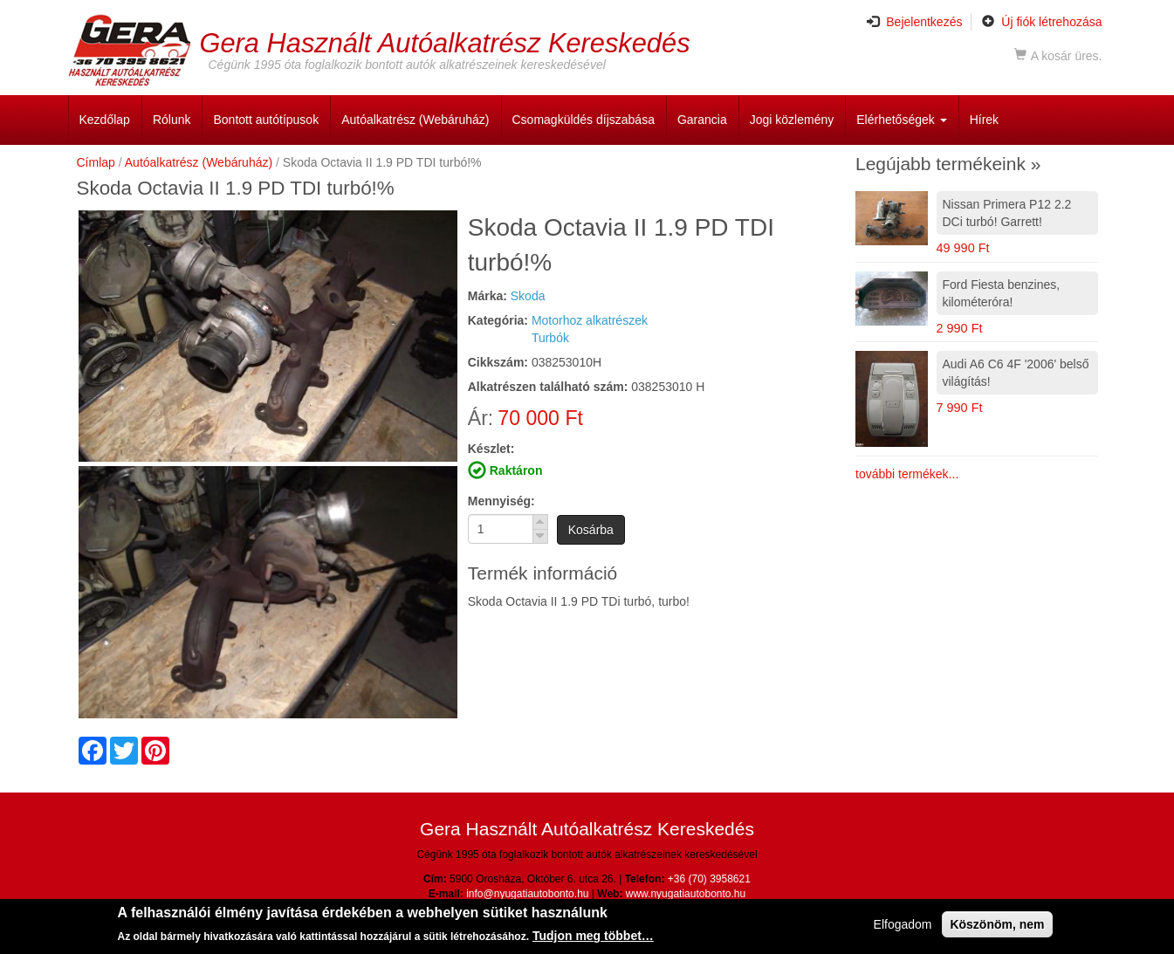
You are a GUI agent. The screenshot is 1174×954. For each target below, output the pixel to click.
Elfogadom (903, 926)
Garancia (702, 120)
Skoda (528, 296)
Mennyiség (499, 501)
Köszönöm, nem (997, 926)
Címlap (96, 162)
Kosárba (591, 530)
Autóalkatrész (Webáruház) (415, 120)
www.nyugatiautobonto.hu (685, 894)
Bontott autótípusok (266, 120)
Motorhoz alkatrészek (590, 320)
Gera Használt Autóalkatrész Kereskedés (445, 42)
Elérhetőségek (901, 120)
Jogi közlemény (792, 120)
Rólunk (172, 120)
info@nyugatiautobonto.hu (527, 894)
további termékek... (906, 474)
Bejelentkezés (914, 22)
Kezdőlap (104, 120)
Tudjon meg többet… (593, 937)
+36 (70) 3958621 (709, 879)
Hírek (984, 120)
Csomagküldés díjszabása (583, 120)
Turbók (550, 338)
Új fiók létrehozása (1042, 22)
